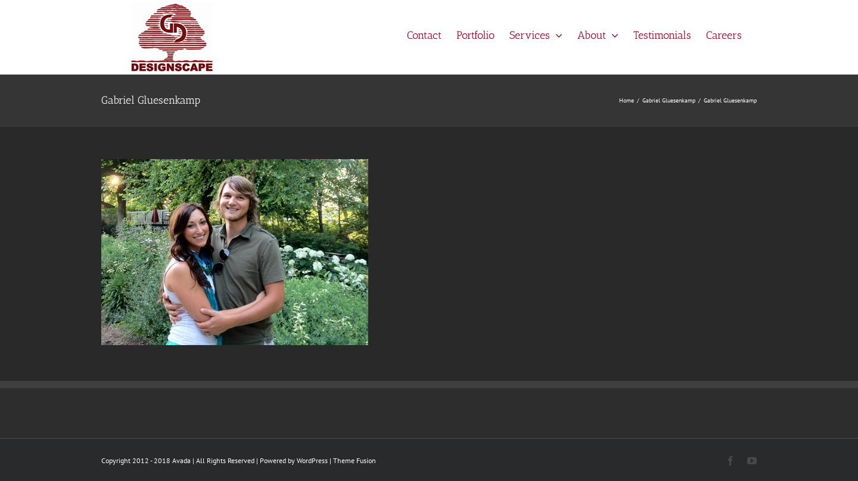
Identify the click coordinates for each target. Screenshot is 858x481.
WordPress (312, 460)
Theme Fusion (354, 460)
